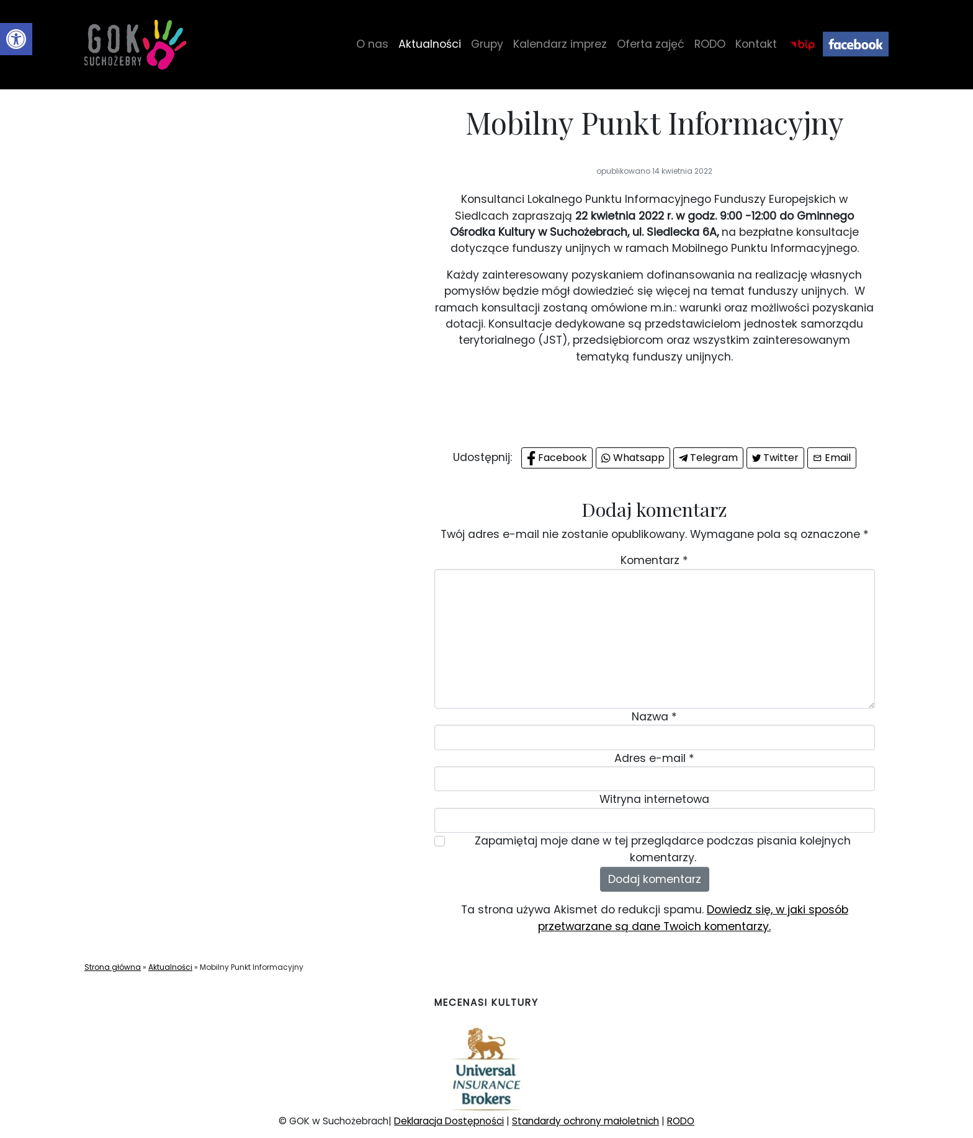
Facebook (856, 44)
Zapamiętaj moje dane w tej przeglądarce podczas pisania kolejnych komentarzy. (663, 848)
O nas (372, 44)
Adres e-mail (654, 758)
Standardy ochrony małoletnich (585, 1120)
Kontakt (756, 44)
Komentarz (654, 560)
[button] (16, 39)
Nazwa (654, 716)
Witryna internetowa (654, 799)
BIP (802, 44)
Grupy (487, 44)
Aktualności (429, 44)
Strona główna (112, 967)
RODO (709, 44)
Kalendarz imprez (560, 44)
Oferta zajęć (650, 44)
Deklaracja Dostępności (449, 1120)
